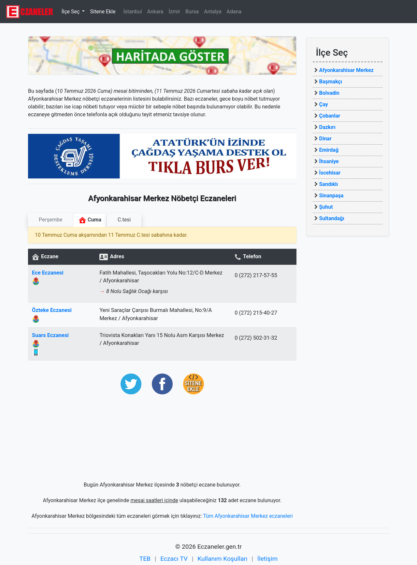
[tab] (50, 220)
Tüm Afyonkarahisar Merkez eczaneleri (248, 516)
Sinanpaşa (331, 195)
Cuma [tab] (90, 220)
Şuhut (326, 207)
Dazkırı (327, 127)
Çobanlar (329, 116)
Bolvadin (329, 93)
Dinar (325, 138)
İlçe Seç (71, 11)
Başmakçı (330, 81)
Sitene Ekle (102, 11)
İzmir (174, 11)
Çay (323, 104)
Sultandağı (331, 218)
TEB (145, 558)
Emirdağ (329, 150)
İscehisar (330, 173)
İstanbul (132, 11)
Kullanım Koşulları (222, 558)
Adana (234, 11)
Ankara (155, 11)
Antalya (212, 11)
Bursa (192, 11)
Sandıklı (328, 184)
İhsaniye (329, 161)
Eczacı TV (174, 558)
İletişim (267, 558)
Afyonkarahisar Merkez (346, 70)
